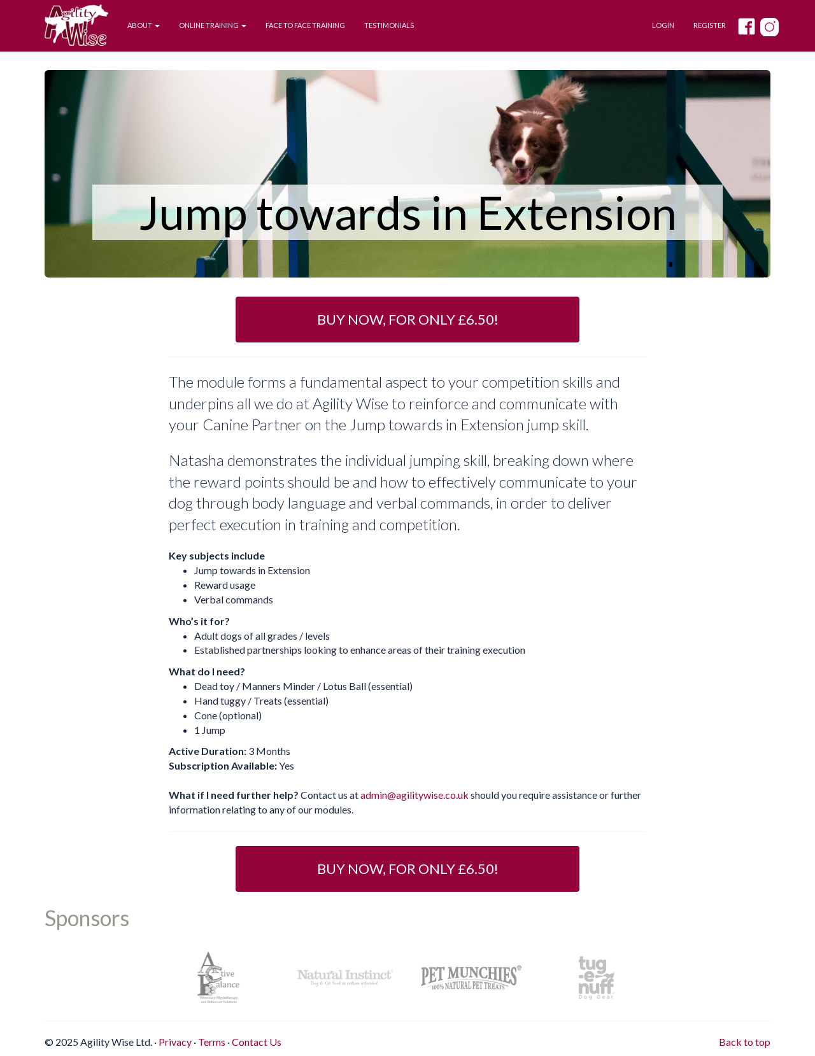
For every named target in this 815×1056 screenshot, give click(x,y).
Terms (211, 1042)
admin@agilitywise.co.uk (414, 795)
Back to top (744, 1042)
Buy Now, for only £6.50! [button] (408, 319)
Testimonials (389, 25)
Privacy (175, 1042)
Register (709, 25)
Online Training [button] (212, 25)
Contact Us (256, 1042)
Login (663, 25)
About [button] (143, 25)
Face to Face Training (305, 25)
